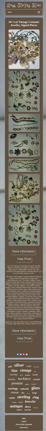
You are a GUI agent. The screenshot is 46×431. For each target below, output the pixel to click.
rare (35, 371)
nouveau (35, 407)
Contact (23, 421)
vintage (25, 370)
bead (21, 402)
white (14, 402)
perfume (27, 375)
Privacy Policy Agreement (24, 424)
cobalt (12, 398)
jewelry (11, 379)
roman (15, 392)
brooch (33, 384)
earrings (13, 388)
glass (35, 388)
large (34, 393)
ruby (28, 366)
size (22, 393)
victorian (27, 410)
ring (36, 397)
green (27, 384)
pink (21, 375)
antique (16, 406)
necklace (24, 379)
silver (19, 365)
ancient (36, 367)
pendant (17, 383)
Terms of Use (24, 427)
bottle (35, 374)
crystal (36, 379)
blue (15, 370)
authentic (24, 389)
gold (10, 366)
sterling (23, 397)
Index (24, 418)
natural (19, 410)
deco (28, 406)
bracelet (30, 401)
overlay (13, 374)
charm (28, 393)
